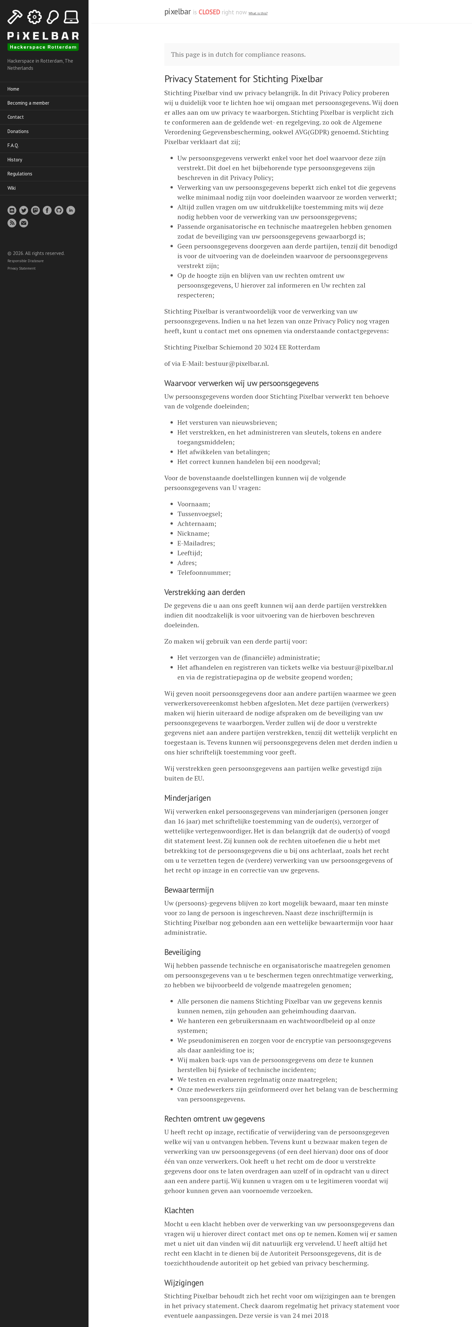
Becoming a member (31, 103)
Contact (18, 117)
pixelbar (177, 11)
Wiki (14, 188)
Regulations (22, 174)
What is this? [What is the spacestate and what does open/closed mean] (258, 13)
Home (16, 89)
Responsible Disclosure (28, 261)
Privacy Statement (24, 269)
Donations (20, 131)
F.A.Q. (15, 146)
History (17, 160)
